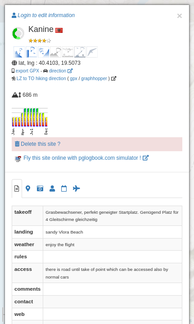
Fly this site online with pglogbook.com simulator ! (82, 158)
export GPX (27, 70)
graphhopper (94, 78)
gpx (73, 78)
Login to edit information (43, 15)
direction (60, 70)
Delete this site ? (37, 144)
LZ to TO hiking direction (40, 78)
